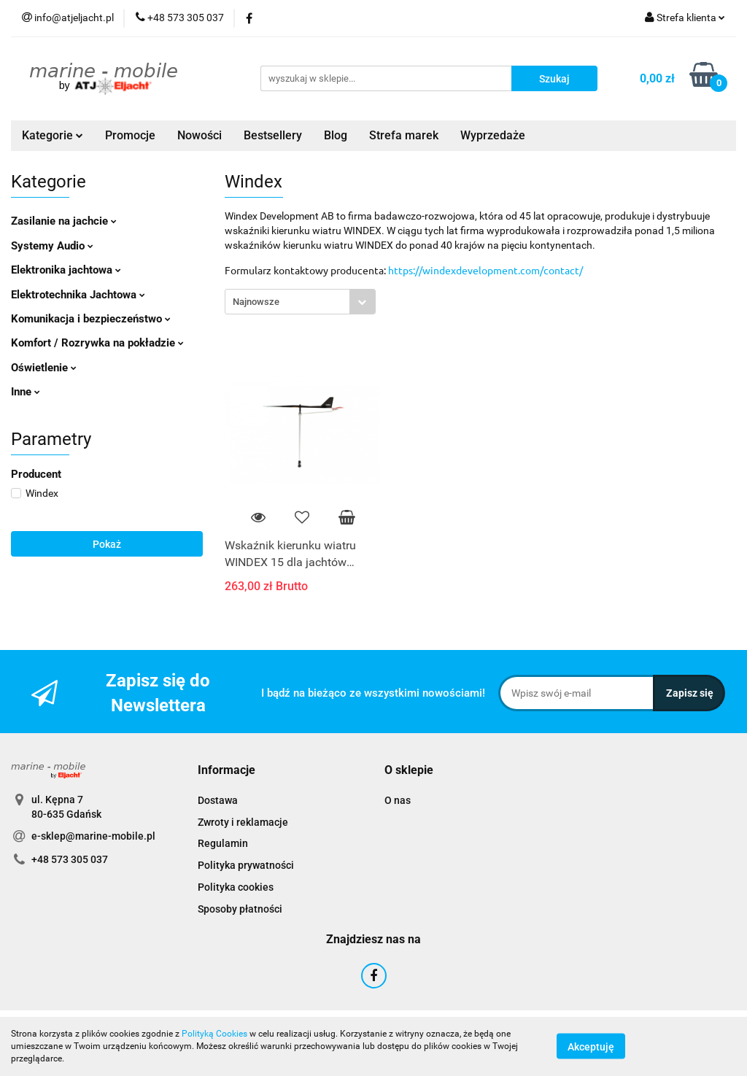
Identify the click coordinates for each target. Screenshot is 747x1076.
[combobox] (300, 301)
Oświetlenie (44, 367)
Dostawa (218, 800)
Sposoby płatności (240, 909)
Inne (25, 391)
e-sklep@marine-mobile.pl (93, 836)
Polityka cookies (236, 887)
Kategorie (52, 135)
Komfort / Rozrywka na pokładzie (97, 342)
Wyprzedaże (492, 135)
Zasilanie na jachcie (64, 221)
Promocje (130, 135)
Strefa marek (403, 135)
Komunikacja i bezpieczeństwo (91, 318)
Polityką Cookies (214, 1034)
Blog (335, 135)
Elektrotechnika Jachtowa (78, 294)
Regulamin (223, 843)
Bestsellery (273, 135)
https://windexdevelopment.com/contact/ (485, 269)
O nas (397, 800)
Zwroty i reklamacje (243, 822)
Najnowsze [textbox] (256, 301)
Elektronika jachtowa (66, 269)
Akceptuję (591, 1047)
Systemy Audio (52, 245)
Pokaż (107, 544)
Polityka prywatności (246, 865)
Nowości (199, 135)
